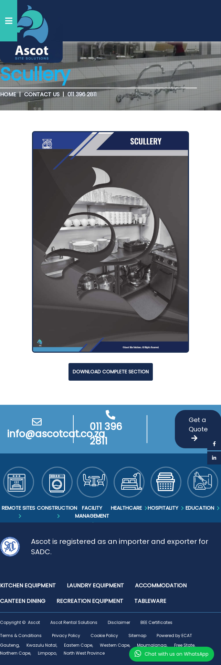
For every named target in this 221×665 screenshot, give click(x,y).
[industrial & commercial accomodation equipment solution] (161, 585)
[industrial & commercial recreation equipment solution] (89, 601)
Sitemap (137, 635)
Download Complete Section (111, 371)
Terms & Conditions (21, 635)
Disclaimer (119, 622)
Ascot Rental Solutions (73, 622)
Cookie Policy (104, 635)
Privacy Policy (66, 635)
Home (8, 94)
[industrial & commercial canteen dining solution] (22, 601)
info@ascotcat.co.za (37, 429)
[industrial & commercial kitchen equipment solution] (28, 585)
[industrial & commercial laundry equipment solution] (95, 585)
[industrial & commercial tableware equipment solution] (150, 601)
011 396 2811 (82, 94)
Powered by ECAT (174, 635)
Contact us (42, 94)
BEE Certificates (156, 622)
